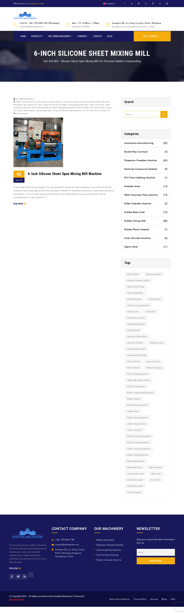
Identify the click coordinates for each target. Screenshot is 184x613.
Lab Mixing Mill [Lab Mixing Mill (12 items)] (133, 330)
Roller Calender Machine (145, 203)
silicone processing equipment (64, 107)
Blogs (164, 605)
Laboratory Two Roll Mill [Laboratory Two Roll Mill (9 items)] (136, 361)
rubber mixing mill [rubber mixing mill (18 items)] (134, 436)
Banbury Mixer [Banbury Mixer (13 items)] (133, 274)
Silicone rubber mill (84, 107)
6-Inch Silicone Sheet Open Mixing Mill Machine (65, 174)
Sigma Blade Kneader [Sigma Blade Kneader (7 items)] (136, 467)
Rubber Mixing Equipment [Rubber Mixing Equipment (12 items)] (137, 424)
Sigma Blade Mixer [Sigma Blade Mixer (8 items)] (134, 473)
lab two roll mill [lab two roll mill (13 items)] (133, 367)
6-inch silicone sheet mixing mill (74, 102)
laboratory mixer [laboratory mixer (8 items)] (134, 349)
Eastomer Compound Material (145, 169)
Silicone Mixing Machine (41, 107)
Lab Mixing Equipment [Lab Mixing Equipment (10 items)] (136, 324)
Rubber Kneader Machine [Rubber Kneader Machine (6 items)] (137, 411)
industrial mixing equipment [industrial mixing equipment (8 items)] (138, 305)
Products (36, 36)
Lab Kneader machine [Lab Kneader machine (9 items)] (136, 318)
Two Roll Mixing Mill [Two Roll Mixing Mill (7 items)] (135, 492)
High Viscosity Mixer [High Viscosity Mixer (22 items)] (135, 293)
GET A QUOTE (152, 36)
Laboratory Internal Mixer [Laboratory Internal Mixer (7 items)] (137, 336)
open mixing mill (29, 105)
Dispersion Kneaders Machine (145, 160)
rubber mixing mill (96, 105)
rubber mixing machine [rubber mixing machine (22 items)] (136, 430)
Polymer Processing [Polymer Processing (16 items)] (155, 374)
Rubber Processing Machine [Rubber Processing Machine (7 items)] (138, 448)
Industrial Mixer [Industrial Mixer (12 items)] (156, 299)
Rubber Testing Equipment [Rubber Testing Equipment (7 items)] (137, 461)
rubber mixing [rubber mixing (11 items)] (133, 417)
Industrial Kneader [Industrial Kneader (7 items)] (134, 299)
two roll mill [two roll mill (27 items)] (155, 486)
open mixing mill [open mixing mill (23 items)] (153, 367)
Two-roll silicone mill (102, 110)
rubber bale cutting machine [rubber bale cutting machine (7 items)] (138, 386)
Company (82, 36)
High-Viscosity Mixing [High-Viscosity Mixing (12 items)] (135, 286)
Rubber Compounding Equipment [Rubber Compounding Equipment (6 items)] (140, 399)
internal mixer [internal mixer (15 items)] (133, 311)
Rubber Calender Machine (108, 566)
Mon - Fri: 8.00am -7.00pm (85, 23)
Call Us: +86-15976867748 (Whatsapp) (39, 23)
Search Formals (16, 606)
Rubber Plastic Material (145, 229)
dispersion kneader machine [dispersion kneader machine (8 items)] (138, 280)
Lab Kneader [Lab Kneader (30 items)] (151, 311)
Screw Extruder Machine (145, 238)
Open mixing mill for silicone (49, 105)
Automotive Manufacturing (145, 143)
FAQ (173, 605)
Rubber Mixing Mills (145, 221)
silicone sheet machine (26, 110)
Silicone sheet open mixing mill (48, 110)
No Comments (22, 113)
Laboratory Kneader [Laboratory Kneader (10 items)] (135, 343)
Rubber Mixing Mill (105, 546)
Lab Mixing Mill (94, 102)
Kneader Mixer (145, 186)
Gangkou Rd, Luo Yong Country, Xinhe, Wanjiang (136, 23)
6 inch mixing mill (28, 102)
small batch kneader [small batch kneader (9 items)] (135, 486)
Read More (19, 204)
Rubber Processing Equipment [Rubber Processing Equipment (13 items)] (139, 442)
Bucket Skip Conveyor (145, 151)
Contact (97, 36)
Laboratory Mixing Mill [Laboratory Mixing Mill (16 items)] (136, 355)
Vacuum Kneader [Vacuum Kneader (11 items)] (134, 498)
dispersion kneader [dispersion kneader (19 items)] (154, 274)
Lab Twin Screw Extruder (107, 561)
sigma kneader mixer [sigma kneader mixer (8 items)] (135, 480)
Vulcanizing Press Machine (108, 556)
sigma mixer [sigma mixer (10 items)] (157, 480)
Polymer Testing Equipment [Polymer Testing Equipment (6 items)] (138, 380)
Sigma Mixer (145, 247)
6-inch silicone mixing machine (48, 102)
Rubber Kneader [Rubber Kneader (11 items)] (134, 405)
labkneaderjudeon (26, 99)
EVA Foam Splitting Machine (145, 177)
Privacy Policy (140, 605)
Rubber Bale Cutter (145, 212)
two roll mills (88, 110)
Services (154, 605)
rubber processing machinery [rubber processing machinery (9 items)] (139, 455)
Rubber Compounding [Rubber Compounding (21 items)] (136, 392)
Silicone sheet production (72, 110)
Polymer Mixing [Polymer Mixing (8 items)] (133, 374)
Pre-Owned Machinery (59, 36)
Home (23, 36)
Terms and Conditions (119, 605)
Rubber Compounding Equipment (75, 105)
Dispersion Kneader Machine (110, 551)
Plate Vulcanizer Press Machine (145, 195)
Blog (109, 36)
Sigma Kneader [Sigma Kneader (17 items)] (156, 473)
